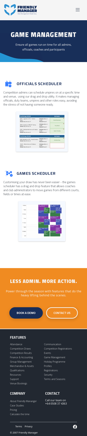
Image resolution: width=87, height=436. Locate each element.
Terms (18, 426)
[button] (77, 10)
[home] (20, 9)
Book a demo (26, 313)
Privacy (28, 426)
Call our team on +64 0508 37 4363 (56, 402)
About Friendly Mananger (23, 401)
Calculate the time (20, 414)
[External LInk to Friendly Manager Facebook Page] (75, 427)
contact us (62, 313)
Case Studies (17, 405)
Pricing (13, 409)
